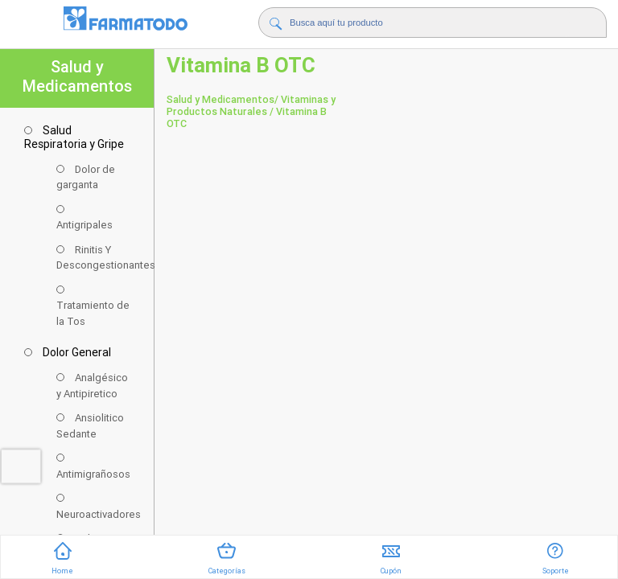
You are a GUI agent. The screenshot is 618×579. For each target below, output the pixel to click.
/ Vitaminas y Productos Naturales (251, 105)
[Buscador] (430, 22)
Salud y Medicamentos (220, 99)
